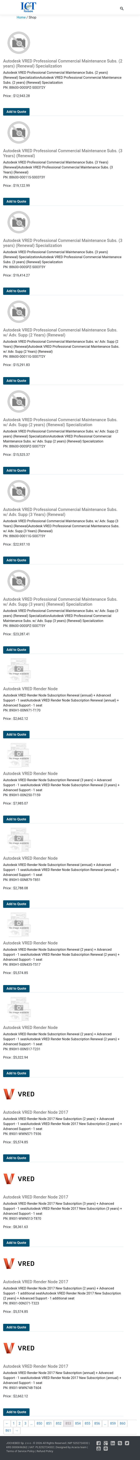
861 (8, 1431)
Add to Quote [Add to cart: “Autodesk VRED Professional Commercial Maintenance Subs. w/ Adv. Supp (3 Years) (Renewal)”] (16, 560)
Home (21, 17)
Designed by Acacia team (71, 1447)
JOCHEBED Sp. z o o (19, 1443)
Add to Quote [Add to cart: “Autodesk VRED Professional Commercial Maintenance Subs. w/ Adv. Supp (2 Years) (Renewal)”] (16, 381)
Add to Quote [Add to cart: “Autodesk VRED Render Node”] (16, 734)
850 (39, 1423)
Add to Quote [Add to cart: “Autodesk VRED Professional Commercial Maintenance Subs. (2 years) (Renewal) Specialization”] (16, 112)
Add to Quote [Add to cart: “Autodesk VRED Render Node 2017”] (16, 1158)
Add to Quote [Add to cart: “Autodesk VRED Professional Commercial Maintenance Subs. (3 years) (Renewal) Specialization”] (16, 291)
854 (78, 1423)
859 (113, 1423)
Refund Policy (45, 1451)
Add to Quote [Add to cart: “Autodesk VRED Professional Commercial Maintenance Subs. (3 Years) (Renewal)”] (16, 201)
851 (49, 1423)
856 (97, 1423)
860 (122, 1423)
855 (87, 1423)
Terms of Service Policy (20, 1451)
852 (59, 1423)
